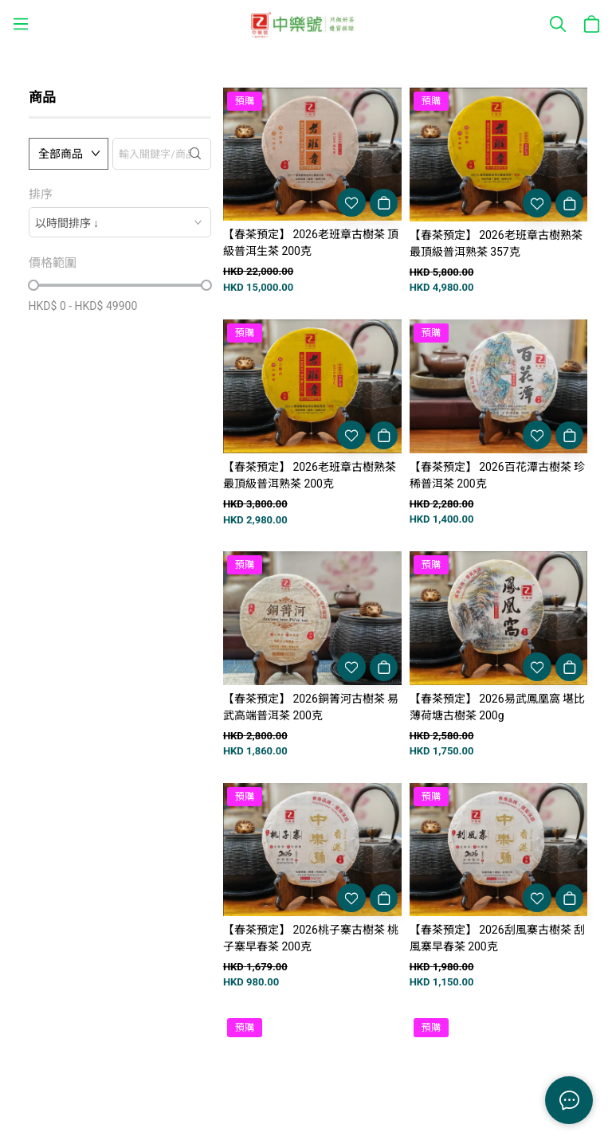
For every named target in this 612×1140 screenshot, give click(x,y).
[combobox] (120, 222)
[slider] (33, 285)
